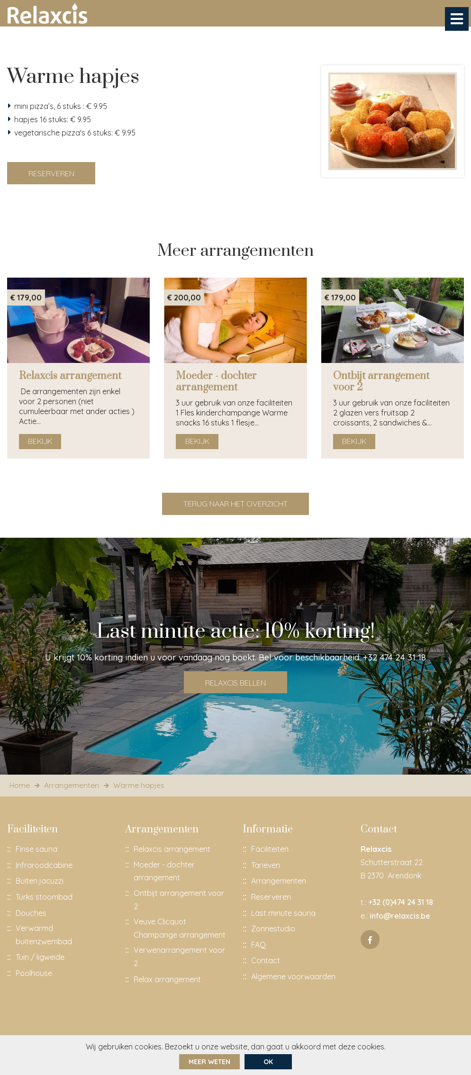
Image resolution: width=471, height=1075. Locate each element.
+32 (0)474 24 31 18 (400, 905)
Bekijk (40, 444)
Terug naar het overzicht (235, 506)
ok (268, 1061)
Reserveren (51, 174)
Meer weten (209, 1061)
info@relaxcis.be (400, 918)
